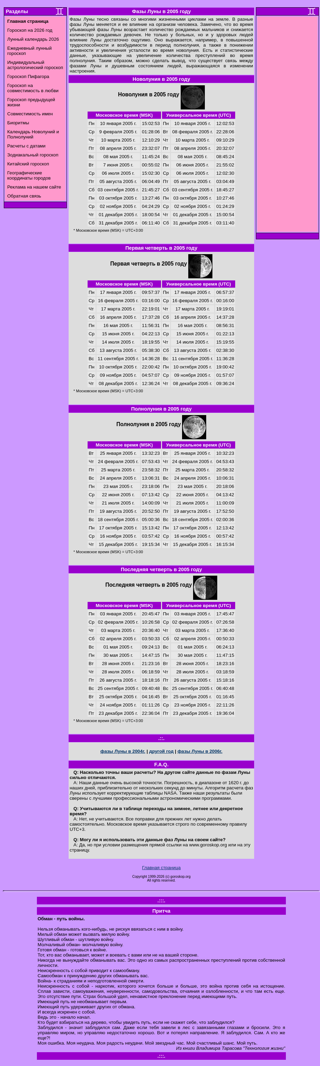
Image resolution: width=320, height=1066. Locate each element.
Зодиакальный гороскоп (32, 154)
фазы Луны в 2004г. (122, 751)
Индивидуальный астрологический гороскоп (35, 65)
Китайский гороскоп (28, 163)
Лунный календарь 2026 (33, 39)
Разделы (17, 11)
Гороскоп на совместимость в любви (33, 88)
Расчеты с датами (26, 145)
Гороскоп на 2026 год (29, 30)
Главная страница (161, 867)
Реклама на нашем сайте (34, 187)
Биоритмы (18, 122)
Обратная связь (24, 196)
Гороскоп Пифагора (28, 76)
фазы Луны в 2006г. (200, 751)
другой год (161, 751)
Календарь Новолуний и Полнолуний (33, 134)
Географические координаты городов (29, 175)
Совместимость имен (30, 113)
